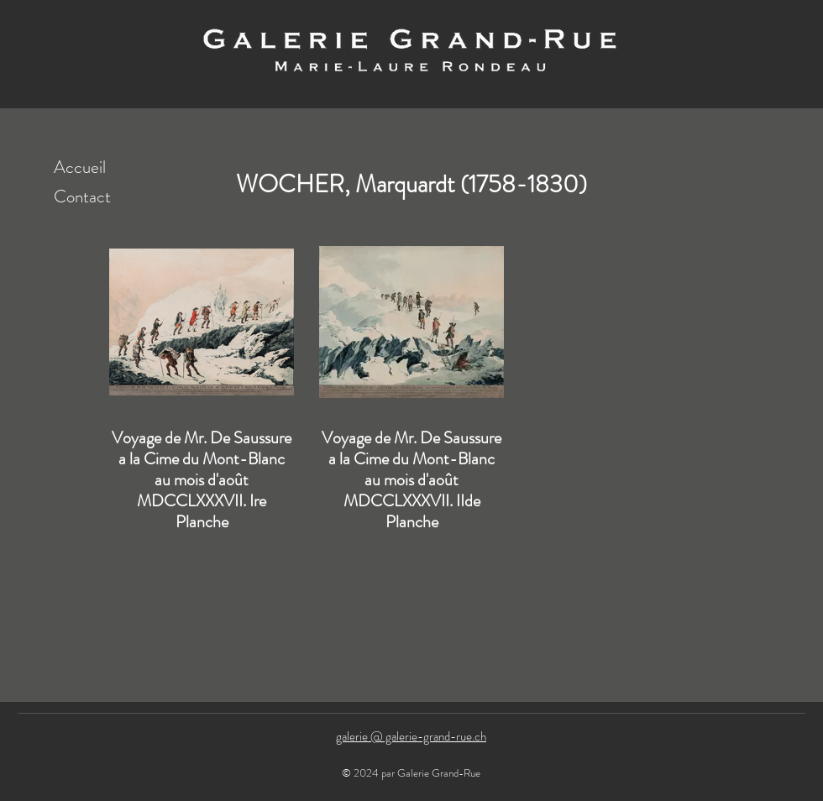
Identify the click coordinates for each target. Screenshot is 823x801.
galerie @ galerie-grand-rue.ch (411, 736)
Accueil (80, 167)
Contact (82, 196)
